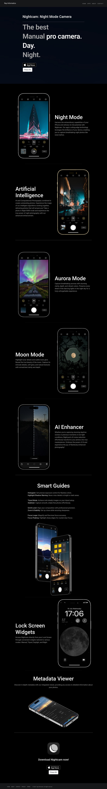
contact (100, 3)
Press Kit (27, 70)
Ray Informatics (10, 3)
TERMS (28, 786)
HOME (8, 786)
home (84, 3)
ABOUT (12, 786)
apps (89, 3)
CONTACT (18, 786)
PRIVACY (24, 786)
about (94, 3)
